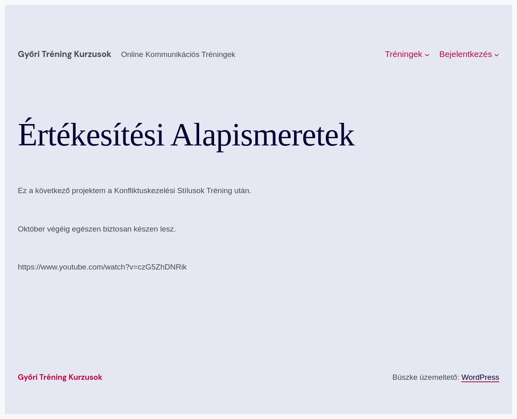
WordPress (480, 377)
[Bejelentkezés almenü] (496, 54)
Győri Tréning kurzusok (64, 54)
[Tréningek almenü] (427, 54)
